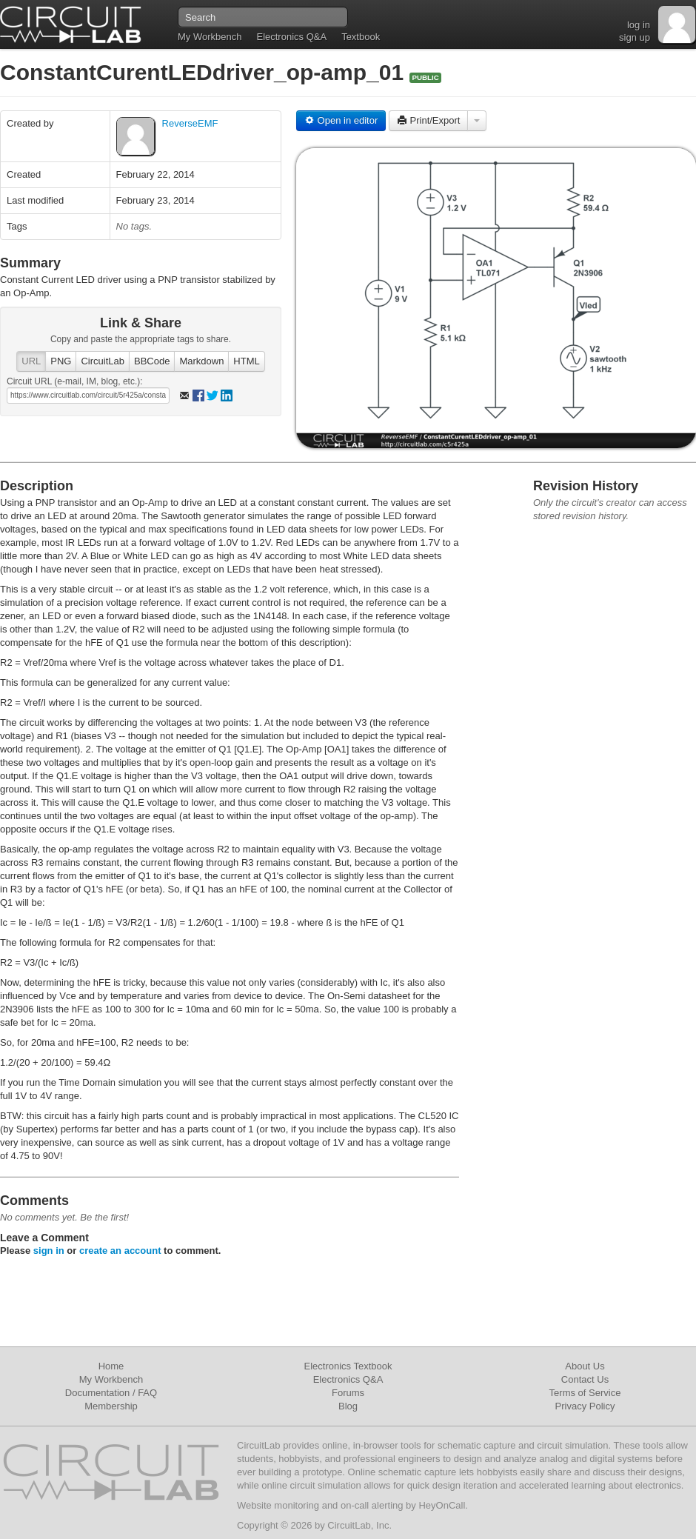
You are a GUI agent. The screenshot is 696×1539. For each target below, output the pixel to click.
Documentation (97, 1392)
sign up (634, 37)
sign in (48, 1250)
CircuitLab (102, 361)
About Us (584, 1366)
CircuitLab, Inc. (359, 1525)
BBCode (152, 361)
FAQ (147, 1392)
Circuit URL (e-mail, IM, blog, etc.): (75, 381)
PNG (60, 361)
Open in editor (341, 120)
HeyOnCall (441, 1505)
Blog (348, 1406)
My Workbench (209, 36)
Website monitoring (278, 1505)
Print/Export (429, 120)
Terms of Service (585, 1392)
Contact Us (585, 1379)
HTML (246, 361)
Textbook (360, 36)
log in (638, 24)
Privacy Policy (585, 1406)
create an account (120, 1250)
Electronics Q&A (291, 36)
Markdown (201, 361)
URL (31, 361)
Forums (348, 1392)
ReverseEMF (190, 123)
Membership (111, 1406)
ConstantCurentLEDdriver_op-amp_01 (204, 72)
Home (111, 1366)
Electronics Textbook (348, 1366)
